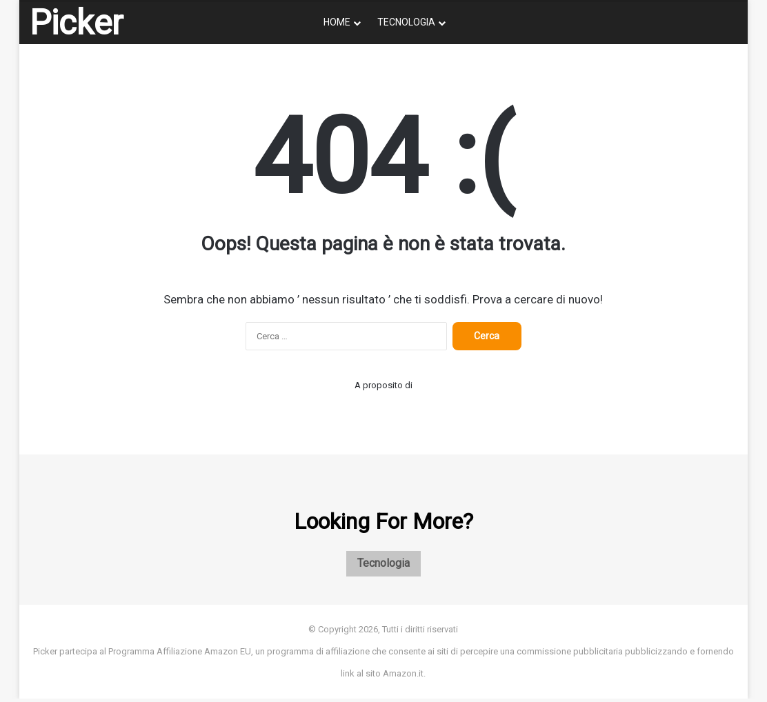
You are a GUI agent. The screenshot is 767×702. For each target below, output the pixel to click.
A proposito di (383, 385)
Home (336, 22)
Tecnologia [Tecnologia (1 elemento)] (383, 565)
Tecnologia (406, 22)
